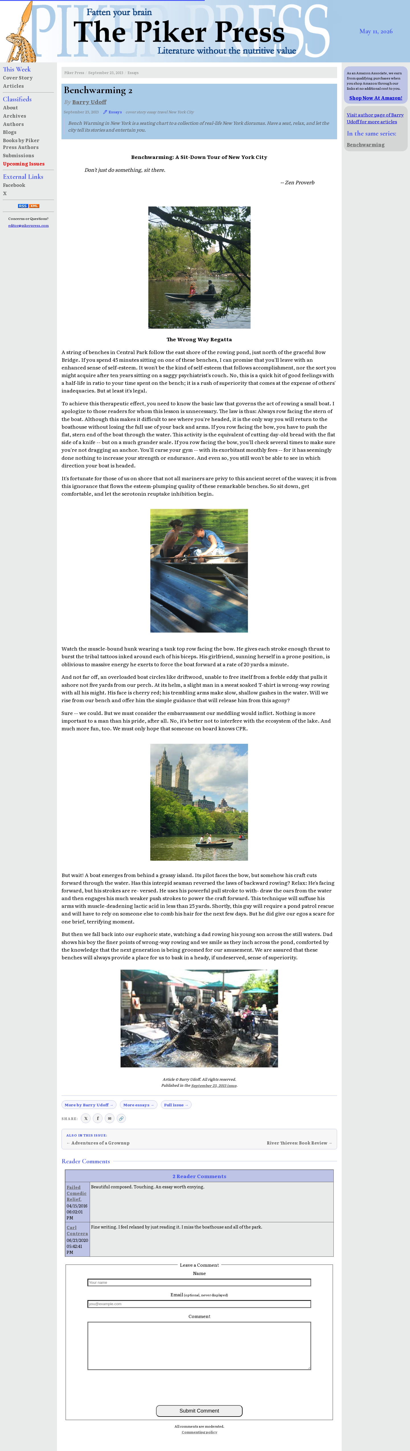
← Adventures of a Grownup (98, 1143)
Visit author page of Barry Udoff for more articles (375, 118)
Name (199, 1273)
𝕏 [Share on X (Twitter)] (85, 1118)
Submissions (18, 155)
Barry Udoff (89, 101)
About (10, 107)
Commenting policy (199, 1431)
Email (199, 1294)
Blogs (10, 131)
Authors (13, 123)
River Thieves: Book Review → (299, 1143)
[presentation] (199, 1387)
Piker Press (74, 72)
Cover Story (18, 77)
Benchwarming (366, 144)
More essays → (138, 1104)
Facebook (14, 184)
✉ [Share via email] (109, 1118)
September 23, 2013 (105, 72)
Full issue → (176, 1104)
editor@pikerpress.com (28, 225)
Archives (14, 115)
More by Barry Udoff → (89, 1104)
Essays (133, 72)
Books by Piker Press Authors (21, 143)
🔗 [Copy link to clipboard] (121, 1118)
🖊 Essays (112, 112)
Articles (13, 85)
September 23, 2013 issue (213, 1085)
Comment (199, 1316)
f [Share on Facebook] (98, 1118)
